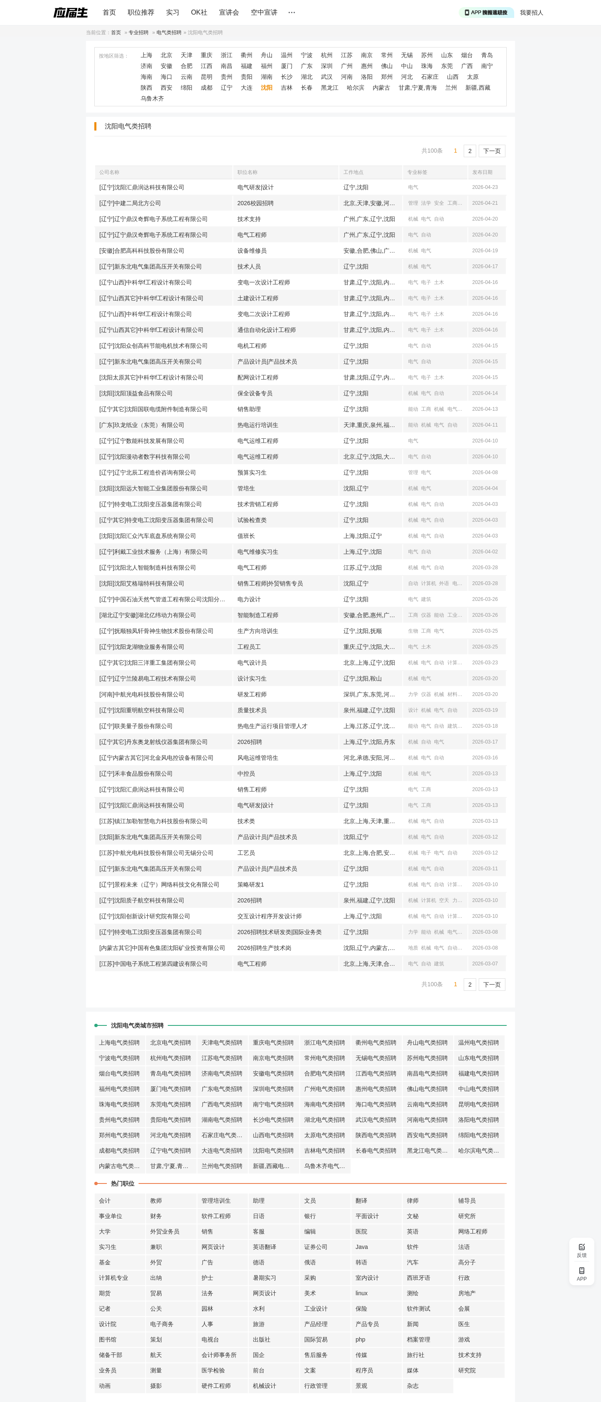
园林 (207, 1308)
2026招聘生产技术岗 (264, 948)
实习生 (107, 1247)
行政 (464, 1277)
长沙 (287, 76)
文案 (310, 1370)
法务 (207, 1293)
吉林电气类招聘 (324, 1150)
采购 (310, 1277)
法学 (426, 203)
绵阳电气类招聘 (478, 1135)
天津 (186, 55)
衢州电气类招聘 (376, 1042)
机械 (413, 219)
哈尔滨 (355, 87)
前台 (259, 1370)
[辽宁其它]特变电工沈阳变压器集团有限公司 (156, 520)
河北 (407, 76)
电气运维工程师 (257, 440)
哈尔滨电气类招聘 (481, 1150)
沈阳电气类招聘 (273, 1150)
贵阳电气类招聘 (170, 1119)
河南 (347, 76)
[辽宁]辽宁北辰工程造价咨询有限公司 (147, 472)
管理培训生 (216, 1200)
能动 (413, 409)
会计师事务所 (219, 1355)
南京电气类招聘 (273, 1058)
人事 (207, 1324)
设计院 (107, 1324)
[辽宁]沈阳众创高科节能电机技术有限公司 (153, 345)
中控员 (246, 773)
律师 (413, 1200)
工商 (452, 203)
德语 (259, 1262)
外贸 (156, 1262)
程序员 (364, 1370)
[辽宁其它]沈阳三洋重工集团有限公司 (147, 662)
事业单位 (110, 1216)
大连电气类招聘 (222, 1150)
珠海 (427, 66)
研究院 (467, 1370)
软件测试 (418, 1308)
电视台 (210, 1339)
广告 (207, 1262)
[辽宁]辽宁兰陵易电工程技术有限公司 (147, 678)
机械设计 (264, 1385)
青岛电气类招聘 (170, 1073)
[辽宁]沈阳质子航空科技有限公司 (141, 900)
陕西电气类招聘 (376, 1135)
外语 (444, 583)
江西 (206, 66)
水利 (259, 1308)
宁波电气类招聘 (119, 1058)
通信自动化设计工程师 (266, 330)
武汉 (327, 76)
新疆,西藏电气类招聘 (276, 1166)
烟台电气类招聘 (119, 1073)
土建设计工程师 (257, 298)
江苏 (347, 55)
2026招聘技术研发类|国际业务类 (279, 932)
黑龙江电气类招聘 (430, 1150)
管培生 (246, 488)
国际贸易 (316, 1339)
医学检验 (213, 1370)
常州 (387, 55)
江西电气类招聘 (376, 1073)
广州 (347, 66)
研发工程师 (252, 694)
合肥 (186, 66)
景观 (361, 1385)
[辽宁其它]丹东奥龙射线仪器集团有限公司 (153, 742)
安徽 (166, 66)
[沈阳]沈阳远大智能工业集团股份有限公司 (153, 488)
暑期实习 (264, 1277)
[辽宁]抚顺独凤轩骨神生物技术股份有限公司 (156, 631)
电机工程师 (252, 345)
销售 (207, 1231)
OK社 (199, 12)
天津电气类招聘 (222, 1042)
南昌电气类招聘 (427, 1073)
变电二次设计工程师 (263, 314)
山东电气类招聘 (478, 1058)
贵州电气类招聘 (119, 1119)
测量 (156, 1370)
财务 (156, 1216)
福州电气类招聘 (119, 1088)
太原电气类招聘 (324, 1135)
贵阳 (247, 76)
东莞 (447, 66)
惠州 (367, 66)
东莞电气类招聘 (170, 1104)
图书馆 (107, 1339)
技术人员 (249, 266)
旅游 (259, 1324)
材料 (452, 694)
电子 (426, 282)
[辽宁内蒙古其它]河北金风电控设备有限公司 (156, 757)
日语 (259, 1216)
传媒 (361, 1355)
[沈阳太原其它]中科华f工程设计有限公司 (151, 377)
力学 (413, 694)
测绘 (413, 1293)
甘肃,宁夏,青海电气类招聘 (173, 1166)
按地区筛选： (114, 56)
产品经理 (316, 1324)
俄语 (310, 1262)
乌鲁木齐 (152, 98)
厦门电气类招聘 (170, 1088)
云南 (186, 76)
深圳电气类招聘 (273, 1088)
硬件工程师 (216, 1385)
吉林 (287, 87)
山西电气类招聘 (273, 1135)
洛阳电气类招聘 (478, 1119)
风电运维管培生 (257, 757)
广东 (307, 66)
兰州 (451, 87)
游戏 (464, 1339)
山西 (453, 76)
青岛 (487, 55)
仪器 (426, 615)
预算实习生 (252, 472)
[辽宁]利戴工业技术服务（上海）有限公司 (153, 551)
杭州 (327, 55)
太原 (473, 76)
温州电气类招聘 (478, 1042)
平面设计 (367, 1216)
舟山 (267, 55)
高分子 (467, 1262)
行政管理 (316, 1385)
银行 (310, 1216)
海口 (166, 76)
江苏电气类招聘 (222, 1058)
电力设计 (249, 599)
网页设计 (213, 1247)
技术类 (246, 821)
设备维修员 (252, 250)
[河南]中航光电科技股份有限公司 (141, 694)
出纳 (156, 1277)
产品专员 (367, 1324)
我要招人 (531, 12)
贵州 (226, 76)
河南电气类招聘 (427, 1119)
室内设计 (367, 1277)
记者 (105, 1308)
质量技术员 (252, 710)
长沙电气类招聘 (273, 1119)
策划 (156, 1339)
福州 (267, 66)
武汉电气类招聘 (376, 1119)
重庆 (206, 55)
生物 (413, 631)
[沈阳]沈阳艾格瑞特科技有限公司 (141, 583)
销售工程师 (252, 789)
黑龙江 (329, 87)
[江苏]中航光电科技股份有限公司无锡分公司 (156, 852)
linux (362, 1293)
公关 (156, 1308)
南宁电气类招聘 (273, 1104)
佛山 (387, 66)
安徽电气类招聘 (273, 1073)
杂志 (413, 1385)
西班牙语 (418, 1277)
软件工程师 (216, 1216)
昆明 (206, 76)
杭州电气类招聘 (170, 1058)
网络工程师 (472, 1231)
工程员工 (249, 646)
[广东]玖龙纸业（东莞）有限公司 (141, 425)
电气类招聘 (169, 32)
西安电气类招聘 (427, 1135)
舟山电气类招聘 (427, 1042)
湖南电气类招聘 (222, 1119)
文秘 (413, 1216)
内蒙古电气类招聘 (122, 1166)
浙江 (226, 55)
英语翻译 (264, 1247)
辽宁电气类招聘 (170, 1150)
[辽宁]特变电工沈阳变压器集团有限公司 (150, 504)
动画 (105, 1385)
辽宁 (226, 87)
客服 (259, 1231)
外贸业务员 (164, 1231)
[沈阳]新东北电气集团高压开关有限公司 (150, 837)
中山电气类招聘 (478, 1088)
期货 (105, 1293)
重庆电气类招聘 (273, 1042)
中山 (407, 66)
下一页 (492, 151)
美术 (310, 1293)
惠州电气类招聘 (376, 1088)
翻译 (361, 1200)
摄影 (156, 1385)
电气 (413, 187)
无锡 (407, 55)
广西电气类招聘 (222, 1104)
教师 (156, 1200)
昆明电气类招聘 (478, 1104)
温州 (287, 55)
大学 (105, 1231)
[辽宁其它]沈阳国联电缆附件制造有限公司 (153, 409)
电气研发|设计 (255, 187)
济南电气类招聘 (222, 1073)
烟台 (467, 55)
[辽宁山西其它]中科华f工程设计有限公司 (151, 298)
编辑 (310, 1231)
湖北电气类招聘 (324, 1119)
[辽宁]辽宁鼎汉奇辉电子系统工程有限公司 (153, 219)
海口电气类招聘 (376, 1104)
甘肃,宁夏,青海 (418, 87)
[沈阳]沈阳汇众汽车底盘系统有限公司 (147, 536)
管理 (413, 203)
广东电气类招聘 (222, 1088)
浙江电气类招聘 (324, 1042)
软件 (413, 1247)
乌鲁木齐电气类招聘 (327, 1166)
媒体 (413, 1370)
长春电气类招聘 (376, 1150)
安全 (439, 203)
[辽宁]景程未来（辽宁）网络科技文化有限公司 (159, 884)
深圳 (327, 66)
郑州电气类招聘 (119, 1135)
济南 (146, 66)
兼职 (156, 1247)
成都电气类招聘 (119, 1150)
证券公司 (316, 1247)
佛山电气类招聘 (427, 1088)
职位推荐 (141, 12)
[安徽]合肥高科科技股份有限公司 (141, 250)
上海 (146, 55)
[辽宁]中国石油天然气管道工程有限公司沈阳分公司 (165, 599)
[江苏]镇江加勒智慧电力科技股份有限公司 (153, 821)
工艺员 (246, 852)
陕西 (146, 87)
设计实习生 (252, 678)
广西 (467, 66)
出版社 (261, 1339)
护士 (207, 1277)
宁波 (307, 55)
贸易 (156, 1293)
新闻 (413, 1324)
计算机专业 (113, 1277)
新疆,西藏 (477, 87)
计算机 (428, 583)
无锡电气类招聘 (376, 1058)
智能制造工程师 (257, 615)
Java (362, 1247)
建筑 (426, 599)
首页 (109, 12)
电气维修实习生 (257, 551)
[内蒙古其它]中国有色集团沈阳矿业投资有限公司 (162, 948)
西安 (166, 87)
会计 (105, 1200)
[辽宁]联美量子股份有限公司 (136, 726)
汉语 (465, 203)
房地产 (467, 1293)
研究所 (467, 1216)
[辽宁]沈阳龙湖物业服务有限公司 (141, 646)
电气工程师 (252, 234)
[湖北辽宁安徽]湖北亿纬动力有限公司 (147, 615)
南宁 (487, 66)
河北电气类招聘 (170, 1135)
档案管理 (418, 1339)
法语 (464, 1247)
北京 (166, 55)
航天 (156, 1355)
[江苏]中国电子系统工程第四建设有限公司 (153, 963)
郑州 (387, 76)
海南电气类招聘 (324, 1104)
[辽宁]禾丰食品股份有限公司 (136, 773)
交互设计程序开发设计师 (269, 916)
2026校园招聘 (255, 203)
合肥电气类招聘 (324, 1073)
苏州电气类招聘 (427, 1058)
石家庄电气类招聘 (225, 1135)
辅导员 (467, 1200)
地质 (413, 948)
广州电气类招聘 (324, 1088)
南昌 (226, 66)
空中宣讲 (264, 12)
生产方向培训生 (257, 631)
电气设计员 (252, 662)
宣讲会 (229, 12)
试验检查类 (252, 520)
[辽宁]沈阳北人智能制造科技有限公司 (147, 567)
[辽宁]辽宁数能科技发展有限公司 (141, 440)
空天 (444, 900)
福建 (247, 66)
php (360, 1339)
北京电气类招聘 (170, 1042)
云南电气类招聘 (427, 1104)
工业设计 (316, 1308)
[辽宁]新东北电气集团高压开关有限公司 (150, 266)
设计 (413, 710)
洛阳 (367, 76)
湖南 (267, 76)
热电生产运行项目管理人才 (272, 726)
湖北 (307, 76)
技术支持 (249, 219)
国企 (259, 1355)
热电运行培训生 (257, 425)
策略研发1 (250, 884)
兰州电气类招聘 (222, 1166)
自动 (439, 219)
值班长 (246, 536)
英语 (413, 1231)
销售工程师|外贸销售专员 (270, 583)
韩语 (361, 1262)
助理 (259, 1200)
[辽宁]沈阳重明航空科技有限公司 (141, 710)
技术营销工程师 (257, 504)
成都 (206, 87)
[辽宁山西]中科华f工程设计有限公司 (145, 282)
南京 (367, 55)
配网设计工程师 (257, 377)
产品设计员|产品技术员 (267, 361)
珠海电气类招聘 (119, 1104)
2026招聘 (249, 742)
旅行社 (415, 1355)
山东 (447, 55)
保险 (361, 1308)
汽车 (413, 1262)
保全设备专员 (255, 393)
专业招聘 (139, 32)
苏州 (427, 55)
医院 (361, 1231)
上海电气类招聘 (119, 1042)
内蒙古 (381, 87)
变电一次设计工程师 (263, 282)
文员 (310, 1200)
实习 (172, 12)
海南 (146, 76)
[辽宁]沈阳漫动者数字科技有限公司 (144, 456)
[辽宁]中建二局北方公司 (130, 203)
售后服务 (316, 1355)
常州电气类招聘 (324, 1058)
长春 (307, 87)
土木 (439, 282)
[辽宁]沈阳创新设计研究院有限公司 (144, 916)
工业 (452, 615)
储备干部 (110, 1355)
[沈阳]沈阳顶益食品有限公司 (136, 393)
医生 (464, 1324)
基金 (105, 1262)
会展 (464, 1308)
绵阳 (186, 87)
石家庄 (430, 76)
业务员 (107, 1370)
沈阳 (267, 87)
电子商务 (162, 1324)
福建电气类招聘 (478, 1073)
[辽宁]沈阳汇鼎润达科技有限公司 (141, 187)
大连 (247, 87)
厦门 (287, 66)
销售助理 (249, 409)
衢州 (247, 55)
